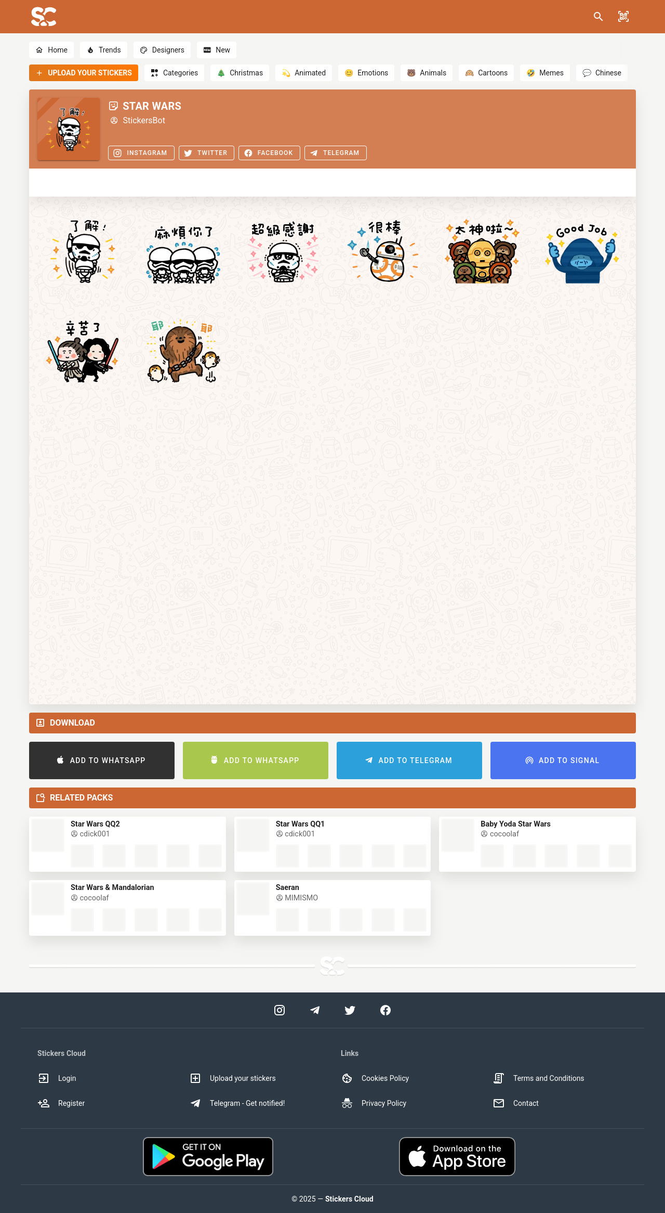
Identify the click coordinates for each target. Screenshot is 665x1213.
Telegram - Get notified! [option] (237, 1103)
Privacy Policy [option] (373, 1103)
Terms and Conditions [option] (538, 1078)
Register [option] (61, 1103)
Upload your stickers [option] (232, 1078)
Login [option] (56, 1078)
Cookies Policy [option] (375, 1078)
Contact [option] (516, 1103)
